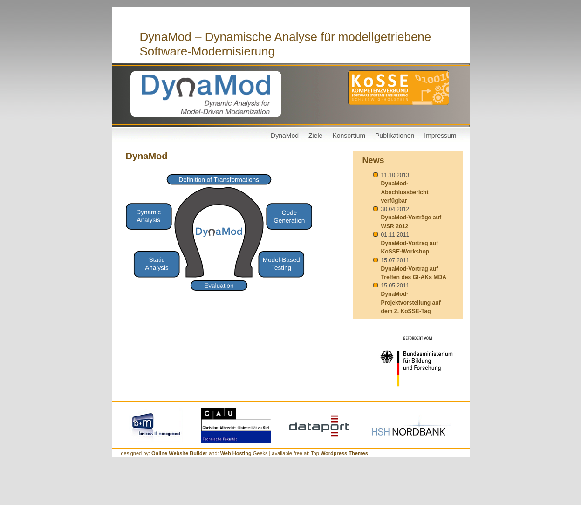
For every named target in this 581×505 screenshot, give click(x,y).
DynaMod (285, 135)
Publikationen (394, 135)
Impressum (440, 135)
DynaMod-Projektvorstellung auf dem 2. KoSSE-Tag (411, 302)
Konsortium (348, 135)
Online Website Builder (179, 453)
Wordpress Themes (344, 453)
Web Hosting (236, 453)
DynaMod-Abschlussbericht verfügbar (405, 192)
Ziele (315, 135)
